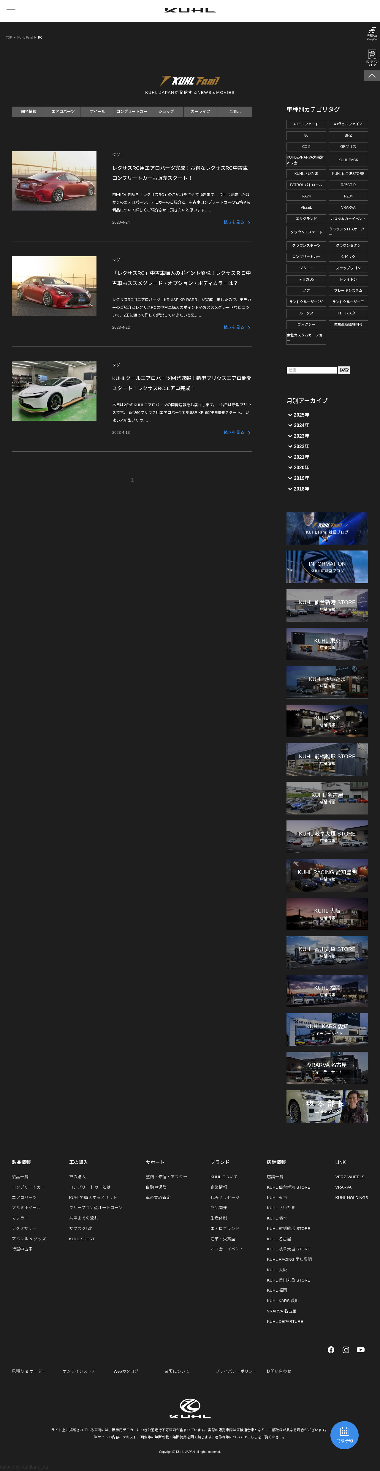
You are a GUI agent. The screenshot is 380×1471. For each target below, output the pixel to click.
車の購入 (77, 1177)
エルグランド (306, 219)
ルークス (306, 313)
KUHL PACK (348, 160)
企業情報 (218, 1187)
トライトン (348, 279)
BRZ (348, 135)
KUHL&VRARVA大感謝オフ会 (305, 160)
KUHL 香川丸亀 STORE (288, 1280)
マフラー (20, 1218)
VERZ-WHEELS (349, 1177)
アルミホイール (26, 1208)
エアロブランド (225, 1228)
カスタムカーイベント (348, 219)
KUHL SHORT (82, 1239)
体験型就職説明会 (348, 324)
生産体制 (218, 1218)
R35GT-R (348, 185)
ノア (306, 291)
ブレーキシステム (348, 291)
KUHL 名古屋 (279, 1239)
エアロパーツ (63, 111)
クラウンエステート (306, 232)
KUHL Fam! (25, 37)
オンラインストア (79, 1371)
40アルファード (306, 124)
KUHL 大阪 (277, 1270)
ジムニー (306, 268)
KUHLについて (224, 1177)
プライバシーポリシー (236, 1371)
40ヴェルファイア (348, 124)
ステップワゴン (348, 268)
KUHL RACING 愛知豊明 (289, 1259)
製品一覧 (20, 1177)
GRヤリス (348, 147)
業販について (176, 1371)
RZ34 (348, 196)
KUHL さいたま (281, 1208)
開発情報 (29, 111)
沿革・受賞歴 (222, 1239)
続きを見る (234, 222)
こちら (252, 1437)
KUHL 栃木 (277, 1218)
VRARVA (348, 207)
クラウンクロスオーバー (347, 232)
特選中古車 (22, 1249)
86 (306, 135)
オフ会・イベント (227, 1249)
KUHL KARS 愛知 (283, 1300)
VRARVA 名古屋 (282, 1311)
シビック (348, 257)
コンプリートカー (131, 111)
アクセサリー (24, 1228)
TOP (9, 37)
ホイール (97, 111)
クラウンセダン (348, 245)
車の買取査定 (158, 1197)
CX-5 (306, 147)
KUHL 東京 (277, 1197)
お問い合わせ (278, 1371)
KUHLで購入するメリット (93, 1197)
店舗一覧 (275, 1177)
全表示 (235, 111)
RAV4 (306, 196)
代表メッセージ (225, 1197)
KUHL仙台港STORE (348, 174)
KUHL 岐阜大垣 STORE (288, 1249)
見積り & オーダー (29, 1371)
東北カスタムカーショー (304, 338)
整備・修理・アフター (166, 1177)
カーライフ (200, 111)
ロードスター (348, 313)
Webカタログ (126, 1371)
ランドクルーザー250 (306, 302)
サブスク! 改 (80, 1228)
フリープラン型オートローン (96, 1208)
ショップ (166, 111)
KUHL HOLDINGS (351, 1197)
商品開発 (218, 1208)
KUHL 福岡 (277, 1290)
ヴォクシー (306, 324)
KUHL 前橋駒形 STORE (288, 1228)
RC (40, 37)
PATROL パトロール (306, 185)
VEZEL (306, 207)
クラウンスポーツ (306, 245)
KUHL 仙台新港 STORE (288, 1187)
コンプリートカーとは (90, 1187)
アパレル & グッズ (29, 1239)
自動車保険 (156, 1187)
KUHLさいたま (306, 174)
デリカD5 (306, 279)
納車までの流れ (83, 1218)
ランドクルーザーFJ (348, 302)
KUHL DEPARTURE (285, 1321)
